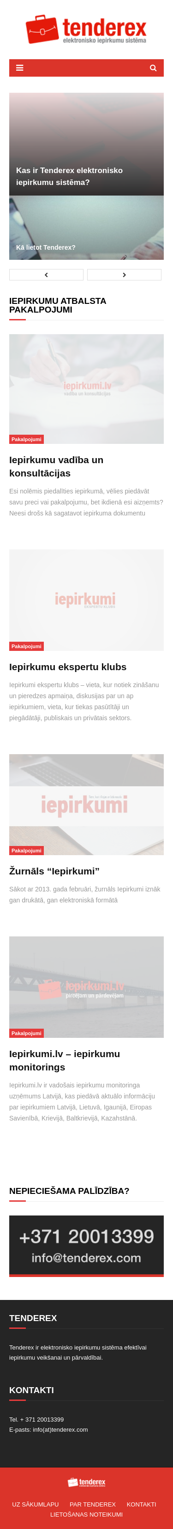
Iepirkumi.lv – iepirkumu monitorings (64, 1060)
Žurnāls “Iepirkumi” (54, 871)
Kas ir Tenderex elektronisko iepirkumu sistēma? (69, 176)
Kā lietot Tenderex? (46, 247)
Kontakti (141, 1504)
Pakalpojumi (27, 439)
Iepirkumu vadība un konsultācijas (56, 466)
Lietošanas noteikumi (86, 1514)
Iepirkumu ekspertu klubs (67, 666)
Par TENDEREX (93, 1504)
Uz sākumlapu (35, 1504)
